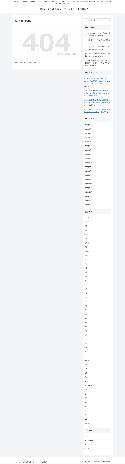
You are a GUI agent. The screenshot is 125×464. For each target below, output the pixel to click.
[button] (109, 20)
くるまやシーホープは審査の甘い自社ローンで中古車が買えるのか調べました (97, 48)
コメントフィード (90, 445)
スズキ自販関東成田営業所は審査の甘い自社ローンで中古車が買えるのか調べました (97, 93)
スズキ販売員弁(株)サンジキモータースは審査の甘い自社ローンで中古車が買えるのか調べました (97, 63)
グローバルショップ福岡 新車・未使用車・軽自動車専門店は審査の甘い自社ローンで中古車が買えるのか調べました (97, 81)
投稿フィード (89, 440)
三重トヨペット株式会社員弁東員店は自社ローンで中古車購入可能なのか (97, 55)
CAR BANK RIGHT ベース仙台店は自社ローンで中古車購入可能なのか (97, 34)
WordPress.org (89, 449)
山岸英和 (92, 96)
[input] (97, 20)
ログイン (87, 436)
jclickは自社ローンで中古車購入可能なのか (98, 41)
